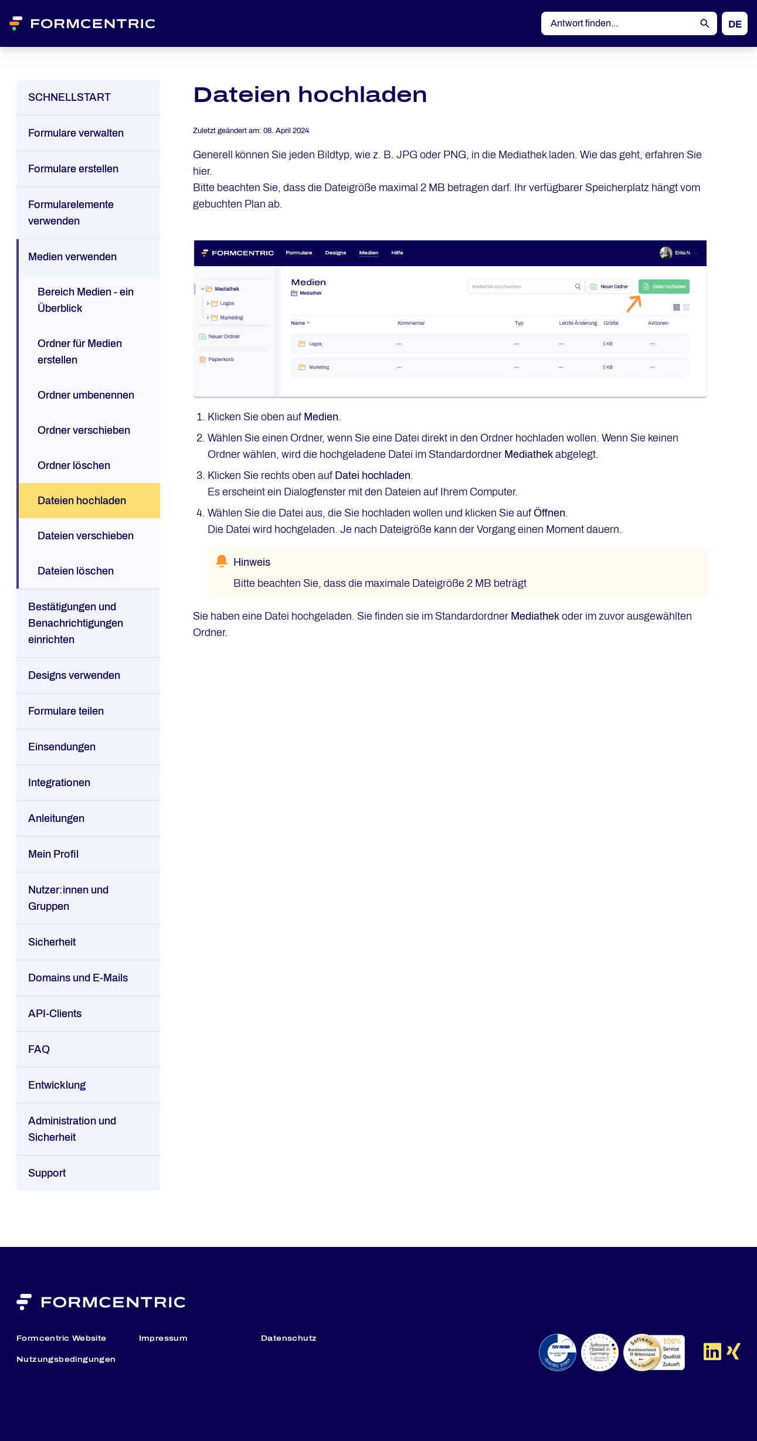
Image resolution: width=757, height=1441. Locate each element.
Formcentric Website (61, 1338)
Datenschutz (289, 1338)
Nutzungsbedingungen (66, 1359)
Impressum (163, 1338)
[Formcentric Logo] (97, 23)
